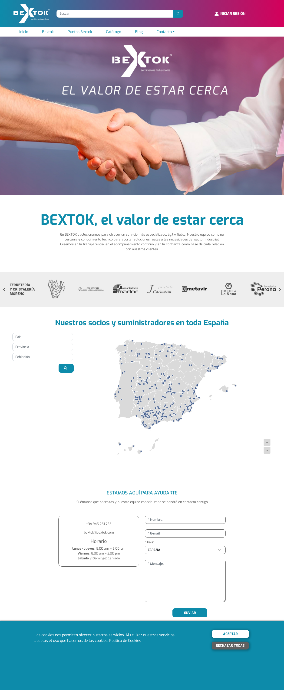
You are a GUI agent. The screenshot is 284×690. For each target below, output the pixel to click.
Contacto (164, 31)
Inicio (23, 31)
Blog (139, 31)
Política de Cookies (125, 640)
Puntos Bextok (80, 31)
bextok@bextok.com (99, 532)
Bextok (48, 31)
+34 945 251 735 (99, 524)
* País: (149, 542)
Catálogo (113, 31)
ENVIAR (190, 613)
